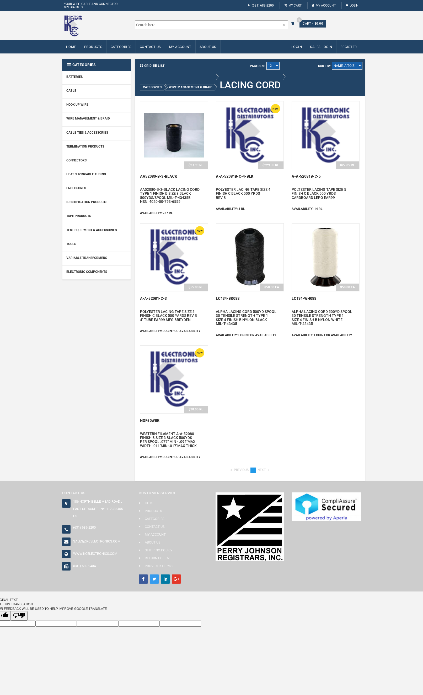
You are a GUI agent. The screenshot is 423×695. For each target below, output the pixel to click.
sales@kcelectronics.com (96, 541)
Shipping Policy (159, 550)
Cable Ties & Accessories (87, 132)
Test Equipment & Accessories (91, 230)
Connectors (76, 160)
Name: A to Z (347, 66)
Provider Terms (159, 566)
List (158, 66)
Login (352, 5)
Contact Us (150, 47)
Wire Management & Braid (88, 118)
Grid (146, 66)
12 (273, 66)
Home (71, 47)
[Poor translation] (19, 615)
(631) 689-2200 (261, 5)
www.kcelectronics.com (95, 554)
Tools (71, 244)
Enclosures (76, 188)
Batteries (74, 77)
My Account (324, 5)
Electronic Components (86, 272)
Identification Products (86, 202)
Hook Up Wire (77, 104)
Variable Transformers (86, 258)
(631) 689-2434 (84, 566)
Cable (71, 91)
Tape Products (78, 216)
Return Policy (157, 558)
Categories (121, 47)
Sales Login (321, 47)
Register (348, 47)
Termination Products (85, 146)
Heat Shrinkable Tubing (86, 174)
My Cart (293, 5)
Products (93, 47)
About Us (208, 47)
